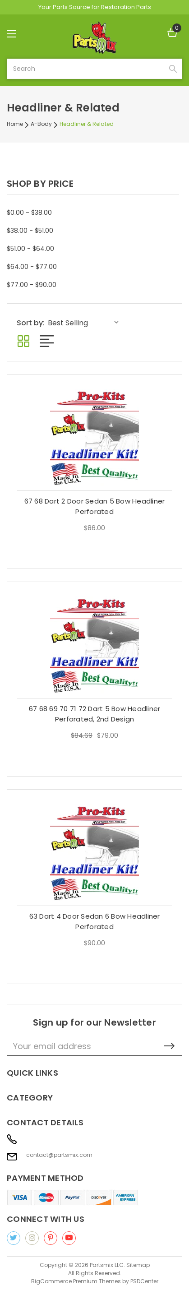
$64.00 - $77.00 (32, 266)
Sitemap (138, 1265)
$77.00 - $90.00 (31, 284)
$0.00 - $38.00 (29, 212)
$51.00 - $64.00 (30, 248)
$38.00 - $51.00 (30, 230)
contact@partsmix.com (59, 1155)
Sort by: (31, 323)
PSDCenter (144, 1281)
